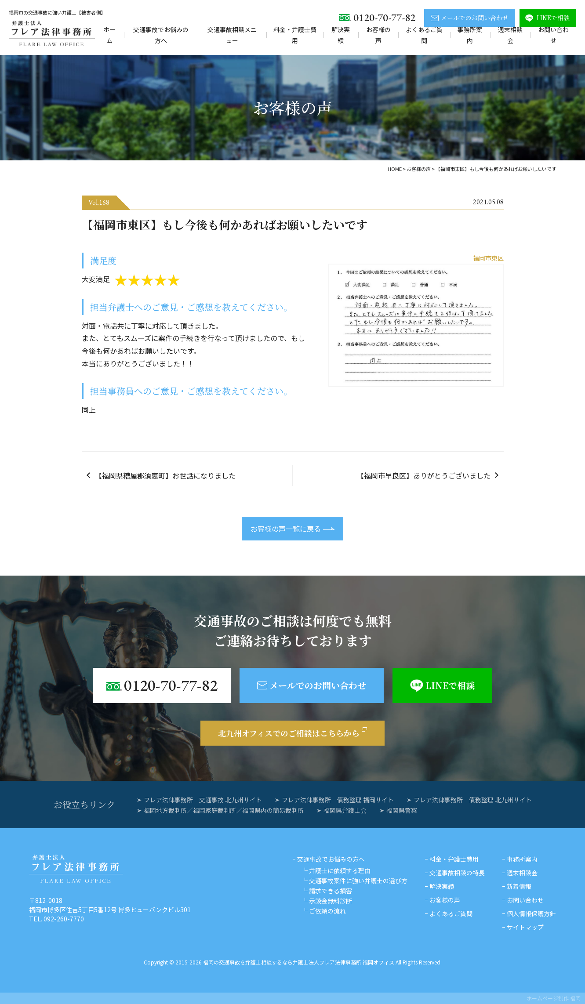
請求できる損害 (330, 890)
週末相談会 (510, 35)
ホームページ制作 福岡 (554, 998)
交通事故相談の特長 (457, 872)
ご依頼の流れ (327, 910)
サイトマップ (525, 927)
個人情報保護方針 (531, 913)
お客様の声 (378, 35)
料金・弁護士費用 (294, 35)
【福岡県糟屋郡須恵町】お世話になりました (165, 475)
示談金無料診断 (330, 900)
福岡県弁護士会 (345, 810)
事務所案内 (470, 35)
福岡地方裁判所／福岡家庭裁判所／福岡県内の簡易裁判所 (224, 810)
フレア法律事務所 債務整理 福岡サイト (338, 799)
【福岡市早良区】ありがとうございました (424, 475)
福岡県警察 (401, 810)
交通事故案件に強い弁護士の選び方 (358, 880)
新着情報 (519, 886)
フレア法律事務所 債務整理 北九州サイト (473, 799)
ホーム (109, 35)
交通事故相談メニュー (232, 35)
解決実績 (340, 35)
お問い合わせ (553, 35)
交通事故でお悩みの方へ (161, 35)
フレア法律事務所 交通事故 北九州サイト (203, 799)
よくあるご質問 (424, 35)
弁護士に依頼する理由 (340, 870)
